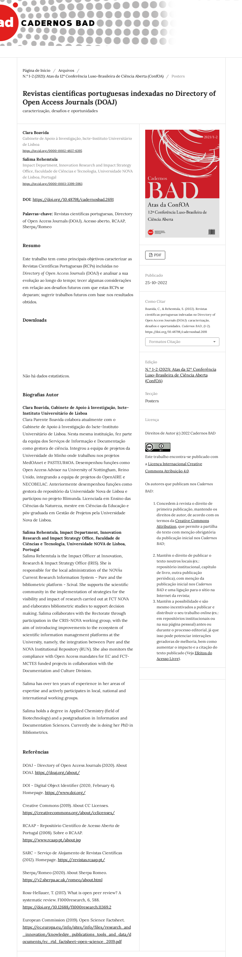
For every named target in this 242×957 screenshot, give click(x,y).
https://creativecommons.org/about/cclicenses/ (69, 812)
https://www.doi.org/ (65, 792)
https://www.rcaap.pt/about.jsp (52, 840)
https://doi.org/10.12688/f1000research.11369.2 (67, 907)
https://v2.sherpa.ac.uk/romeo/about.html (63, 879)
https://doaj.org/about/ (57, 772)
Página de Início (36, 70)
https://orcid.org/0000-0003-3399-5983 (52, 184)
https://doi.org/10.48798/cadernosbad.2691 (73, 199)
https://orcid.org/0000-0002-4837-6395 (52, 151)
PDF (157, 255)
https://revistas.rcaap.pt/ (81, 859)
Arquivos (66, 70)
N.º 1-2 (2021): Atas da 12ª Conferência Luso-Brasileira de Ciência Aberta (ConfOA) (93, 76)
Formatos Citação (164, 341)
